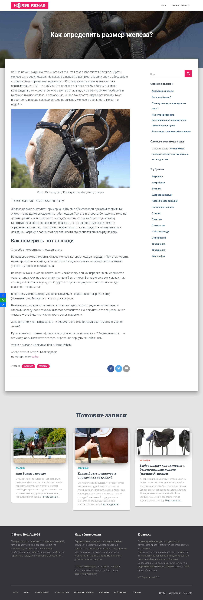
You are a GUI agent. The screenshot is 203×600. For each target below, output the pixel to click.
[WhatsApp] (3, 300)
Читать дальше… (50, 497)
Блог (163, 5)
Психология (158, 225)
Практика (43, 366)
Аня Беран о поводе (163, 91)
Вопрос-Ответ (42, 593)
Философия (158, 256)
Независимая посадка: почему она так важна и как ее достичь (170, 154)
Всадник (156, 188)
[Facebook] (3, 295)
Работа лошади (160, 231)
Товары (137, 593)
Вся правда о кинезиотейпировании (171, 131)
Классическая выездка (164, 201)
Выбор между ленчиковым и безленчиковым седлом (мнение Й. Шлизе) (162, 469)
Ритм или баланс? (161, 97)
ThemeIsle (187, 593)
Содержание (159, 237)
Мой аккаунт (121, 593)
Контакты (104, 593)
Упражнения (158, 244)
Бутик (27, 593)
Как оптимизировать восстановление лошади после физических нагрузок (169, 120)
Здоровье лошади (162, 195)
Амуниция (28, 366)
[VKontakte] (3, 304)
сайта (36, 356)
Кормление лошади (163, 207)
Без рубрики (158, 182)
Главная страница (180, 5)
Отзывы (156, 213)
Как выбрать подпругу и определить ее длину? (97, 475)
